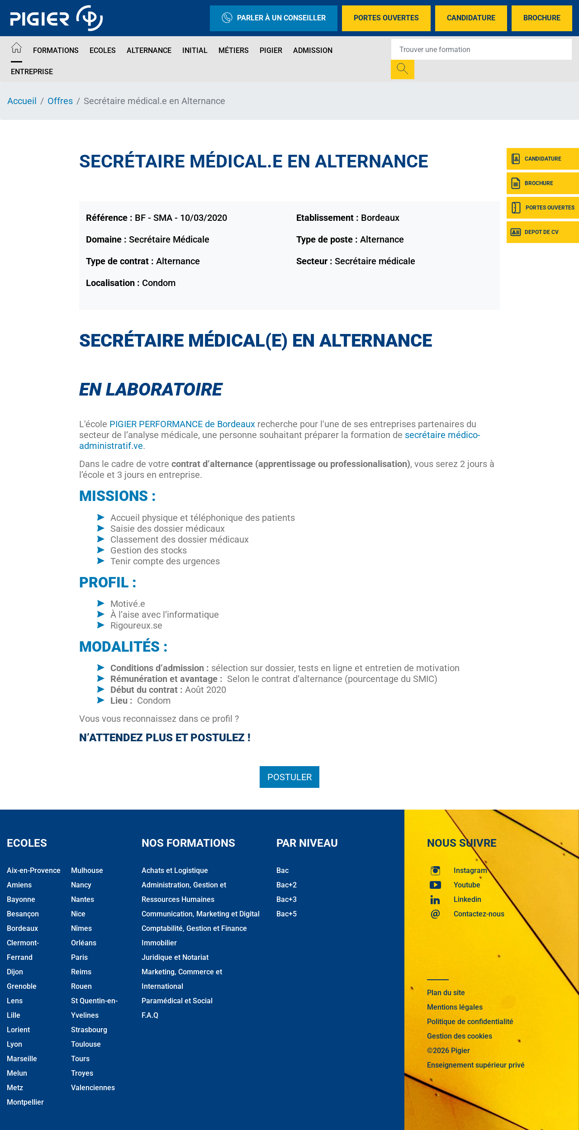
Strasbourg (89, 1029)
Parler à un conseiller (274, 18)
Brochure (541, 18)
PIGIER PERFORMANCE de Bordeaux (182, 424)
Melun (17, 1073)
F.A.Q (150, 1015)
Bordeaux (22, 928)
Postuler (289, 777)
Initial (195, 50)
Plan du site (446, 992)
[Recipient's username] (481, 49)
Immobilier (159, 943)
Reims (81, 972)
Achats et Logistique (175, 870)
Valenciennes (93, 1087)
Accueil (22, 100)
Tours (80, 1058)
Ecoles (103, 50)
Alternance (149, 50)
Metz (15, 1087)
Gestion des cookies (459, 1036)
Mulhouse (87, 870)
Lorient (18, 1029)
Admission (312, 50)
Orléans (83, 943)
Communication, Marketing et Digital (201, 914)
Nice (78, 914)
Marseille (22, 1058)
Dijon (15, 972)
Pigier (271, 50)
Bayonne (21, 899)
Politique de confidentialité (470, 1021)
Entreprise (32, 71)
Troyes (82, 1073)
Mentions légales (455, 1007)
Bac (282, 870)
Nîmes (81, 928)
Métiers (233, 50)
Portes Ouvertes (386, 18)
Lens (15, 1000)
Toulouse (86, 1044)
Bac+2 (286, 885)
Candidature (471, 18)
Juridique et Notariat (175, 957)
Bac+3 (286, 899)
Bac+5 (286, 914)
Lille (13, 1015)
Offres (60, 100)
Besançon (23, 914)
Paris (79, 957)
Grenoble (22, 986)
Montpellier (25, 1102)
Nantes (82, 899)
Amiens (19, 885)
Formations (56, 50)
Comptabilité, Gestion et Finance (194, 928)
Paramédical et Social (177, 1000)
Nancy (81, 885)
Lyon (14, 1044)
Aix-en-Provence (34, 870)
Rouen (81, 986)
